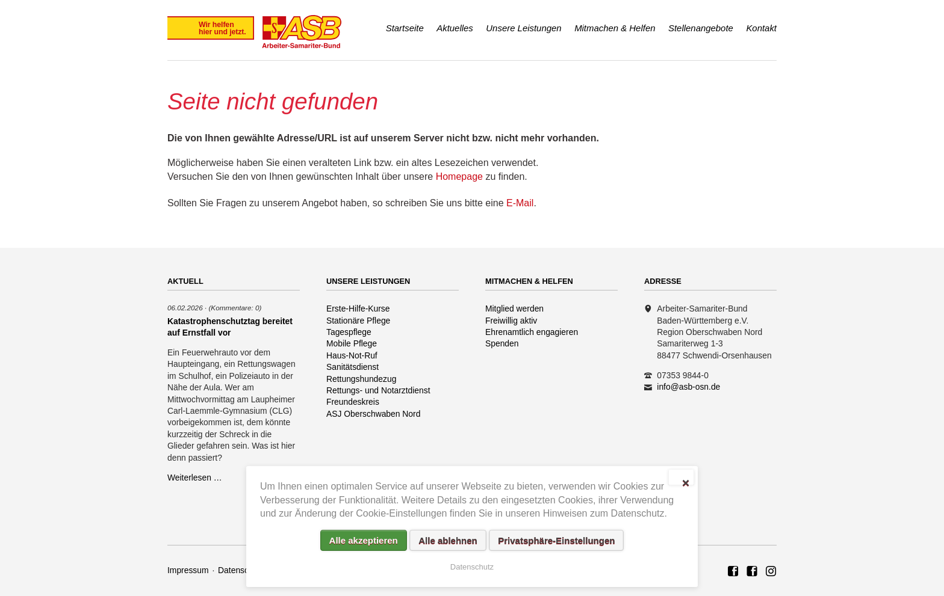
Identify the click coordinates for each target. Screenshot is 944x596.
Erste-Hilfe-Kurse (358, 308)
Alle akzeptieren (363, 540)
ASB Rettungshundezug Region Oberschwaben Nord (752, 572)
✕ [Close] (685, 481)
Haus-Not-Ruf (351, 355)
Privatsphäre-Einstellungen (556, 540)
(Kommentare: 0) (234, 308)
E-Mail (519, 203)
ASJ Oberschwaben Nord (373, 414)
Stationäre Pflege (358, 320)
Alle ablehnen (447, 540)
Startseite (405, 28)
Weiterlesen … (194, 477)
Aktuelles (454, 28)
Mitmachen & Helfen (614, 28)
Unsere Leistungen (523, 28)
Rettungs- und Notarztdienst (378, 390)
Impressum (188, 570)
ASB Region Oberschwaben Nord (733, 572)
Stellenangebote (700, 28)
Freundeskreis (352, 402)
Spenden (502, 343)
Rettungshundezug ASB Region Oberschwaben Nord (771, 572)
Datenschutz (241, 570)
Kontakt (761, 28)
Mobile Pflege (351, 343)
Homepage (459, 176)
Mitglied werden (514, 308)
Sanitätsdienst (352, 367)
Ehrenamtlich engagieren (531, 332)
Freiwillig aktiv (511, 320)
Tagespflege (348, 332)
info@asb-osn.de (688, 387)
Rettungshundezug (361, 379)
